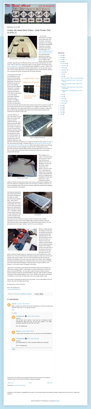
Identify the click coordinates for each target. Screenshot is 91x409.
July (62, 74)
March (63, 98)
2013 (61, 110)
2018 (61, 57)
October (63, 67)
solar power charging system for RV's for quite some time (46, 51)
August (63, 72)
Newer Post (10, 382)
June (62, 76)
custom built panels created (14, 66)
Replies (15, 313)
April (62, 96)
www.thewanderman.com (14, 289)
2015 (61, 105)
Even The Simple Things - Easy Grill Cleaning (72, 78)
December (64, 63)
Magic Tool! (32, 58)
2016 (61, 61)
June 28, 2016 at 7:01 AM (27, 331)
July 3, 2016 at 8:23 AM (32, 338)
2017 (61, 59)
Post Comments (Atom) (19, 385)
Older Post (49, 382)
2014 (61, 107)
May (62, 94)
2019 (61, 55)
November (64, 65)
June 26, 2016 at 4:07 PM (23, 303)
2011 (61, 114)
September (64, 70)
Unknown (14, 303)
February (63, 101)
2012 (61, 112)
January (63, 103)
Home (30, 382)
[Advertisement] (72, 38)
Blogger (58, 401)
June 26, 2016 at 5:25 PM (33, 316)
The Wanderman (20, 316)
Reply (13, 309)
